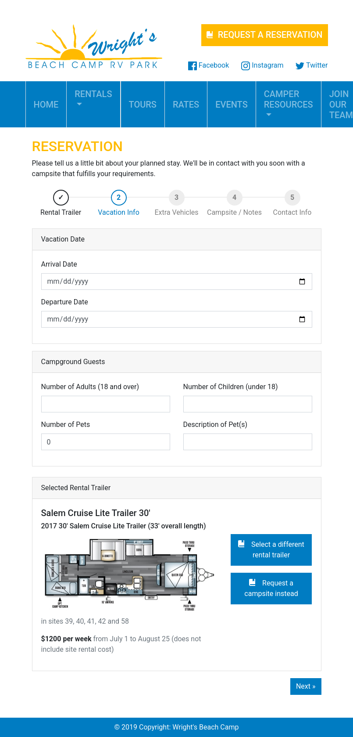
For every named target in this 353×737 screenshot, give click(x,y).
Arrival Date (59, 264)
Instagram (262, 65)
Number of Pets (65, 424)
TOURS (143, 104)
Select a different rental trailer (271, 549)
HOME (46, 104)
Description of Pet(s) (215, 424)
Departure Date (64, 302)
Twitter (312, 65)
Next (306, 686)
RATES (186, 104)
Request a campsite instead (271, 588)
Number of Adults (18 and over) (90, 387)
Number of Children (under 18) (230, 387)
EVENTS (231, 104)
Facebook (208, 65)
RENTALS (93, 94)
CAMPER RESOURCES (288, 99)
